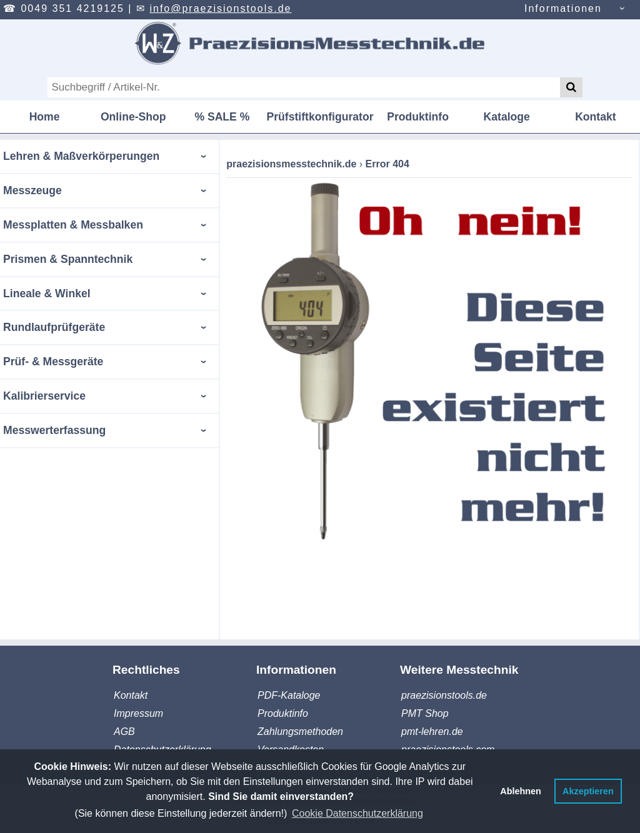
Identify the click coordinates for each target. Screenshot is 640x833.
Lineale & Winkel (47, 293)
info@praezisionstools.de (220, 8)
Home (44, 117)
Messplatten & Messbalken (73, 225)
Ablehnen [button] (520, 791)
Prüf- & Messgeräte (53, 361)
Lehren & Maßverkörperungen (81, 156)
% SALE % (221, 117)
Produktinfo (418, 117)
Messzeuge (32, 190)
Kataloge (507, 117)
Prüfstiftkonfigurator (319, 117)
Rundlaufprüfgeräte (54, 327)
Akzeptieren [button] (588, 791)
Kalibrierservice (44, 396)
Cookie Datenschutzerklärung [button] (357, 813)
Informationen (563, 8)
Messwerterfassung (54, 430)
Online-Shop (133, 117)
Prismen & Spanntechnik (67, 259)
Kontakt (595, 117)
